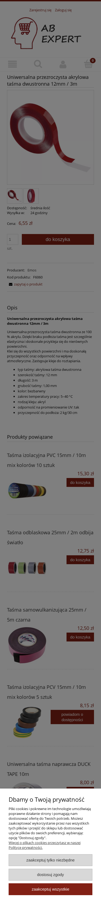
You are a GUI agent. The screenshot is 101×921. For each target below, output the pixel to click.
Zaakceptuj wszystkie (50, 889)
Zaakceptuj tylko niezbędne (50, 860)
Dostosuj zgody (50, 874)
